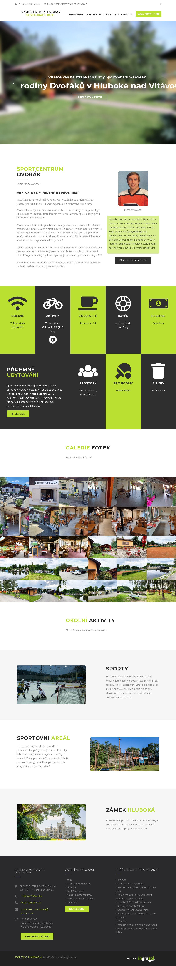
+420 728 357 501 (31, 902)
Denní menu (75, 14)
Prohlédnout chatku (103, 14)
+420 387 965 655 (27, 3)
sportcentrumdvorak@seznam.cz (65, 3)
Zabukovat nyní (149, 14)
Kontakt (127, 14)
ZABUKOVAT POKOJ (37, 936)
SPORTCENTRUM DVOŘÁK (28, 957)
